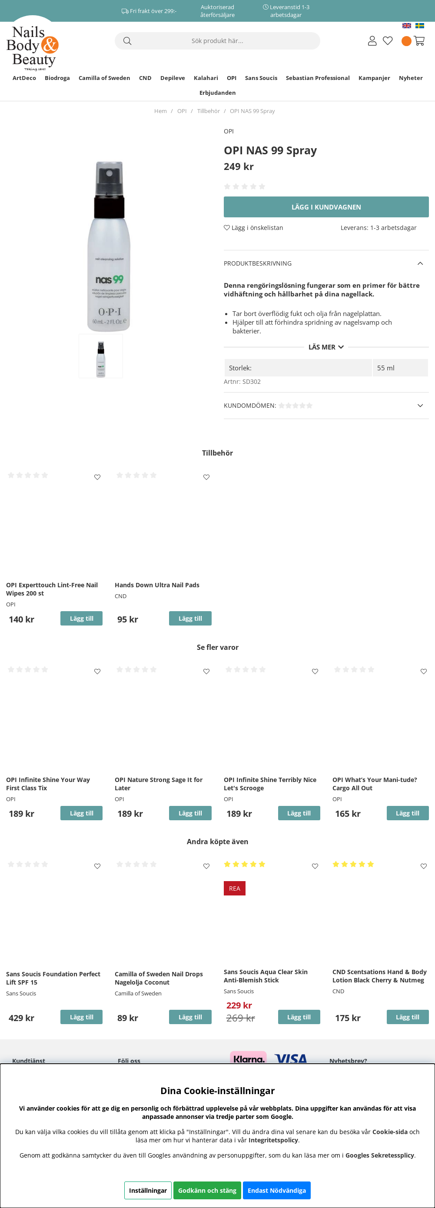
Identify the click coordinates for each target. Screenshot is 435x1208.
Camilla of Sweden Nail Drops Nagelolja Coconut (159, 978)
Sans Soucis (261, 78)
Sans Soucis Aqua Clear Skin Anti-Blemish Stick (266, 976)
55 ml (386, 367)
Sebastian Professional (318, 78)
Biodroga (57, 78)
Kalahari (206, 78)
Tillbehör (208, 111)
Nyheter (411, 78)
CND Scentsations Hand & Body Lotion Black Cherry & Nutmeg (379, 976)
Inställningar (148, 1190)
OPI (231, 78)
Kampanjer (374, 78)
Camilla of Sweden (104, 78)
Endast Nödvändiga (277, 1190)
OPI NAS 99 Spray (252, 111)
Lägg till (81, 1017)
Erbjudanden (217, 93)
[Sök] (217, 41)
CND (145, 78)
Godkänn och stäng (207, 1190)
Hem (160, 111)
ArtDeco (24, 78)
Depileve (172, 78)
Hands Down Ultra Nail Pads (157, 585)
